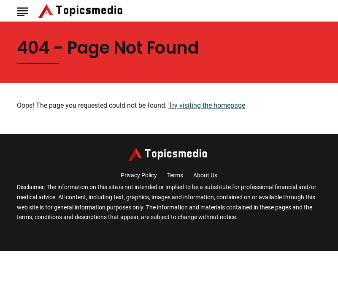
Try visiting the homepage (206, 105)
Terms (175, 175)
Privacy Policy (139, 175)
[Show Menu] (22, 10)
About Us (205, 175)
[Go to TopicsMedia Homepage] (81, 11)
